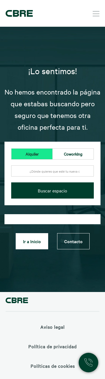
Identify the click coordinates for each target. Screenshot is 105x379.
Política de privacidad (52, 346)
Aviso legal (52, 327)
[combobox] (52, 174)
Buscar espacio (52, 190)
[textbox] (52, 171)
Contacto (73, 241)
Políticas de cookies (53, 366)
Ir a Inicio (32, 241)
